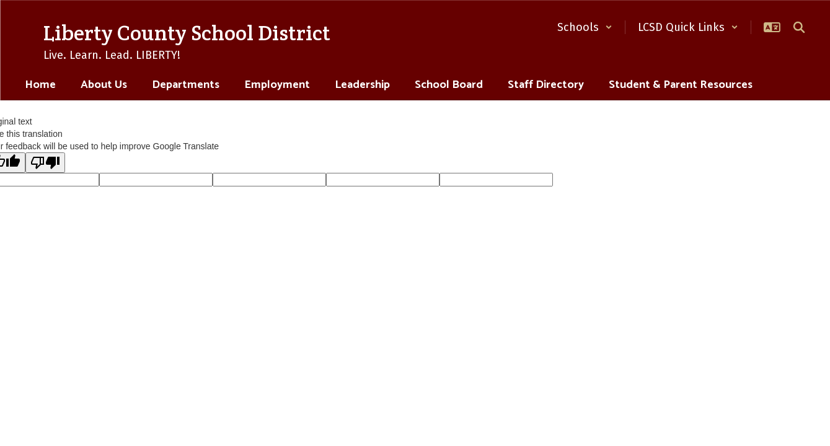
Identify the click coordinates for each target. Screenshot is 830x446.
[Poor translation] (45, 162)
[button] (584, 27)
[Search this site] (799, 27)
